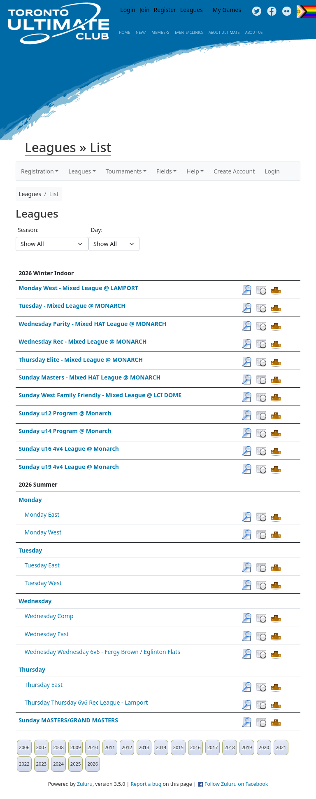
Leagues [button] (79, 171)
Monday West (43, 532)
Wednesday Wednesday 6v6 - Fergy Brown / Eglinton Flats (102, 652)
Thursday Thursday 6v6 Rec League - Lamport (86, 702)
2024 (58, 764)
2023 (41, 764)
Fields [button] (164, 171)
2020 (264, 747)
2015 (178, 747)
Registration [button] (37, 171)
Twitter (256, 11)
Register (165, 10)
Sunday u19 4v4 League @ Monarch (69, 467)
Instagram (287, 11)
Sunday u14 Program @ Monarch (65, 431)
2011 (110, 747)
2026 (92, 764)
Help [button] (192, 171)
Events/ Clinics (189, 32)
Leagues (191, 10)
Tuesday (30, 550)
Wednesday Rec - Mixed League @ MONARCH (82, 341)
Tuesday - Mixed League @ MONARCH (72, 305)
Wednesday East (47, 634)
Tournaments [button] (124, 171)
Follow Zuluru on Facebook (236, 783)
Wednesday (35, 601)
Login (127, 10)
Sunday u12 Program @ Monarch (65, 413)
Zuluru (85, 783)
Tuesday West (43, 583)
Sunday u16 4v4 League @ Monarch (69, 448)
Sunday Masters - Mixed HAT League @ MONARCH (89, 377)
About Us (254, 32)
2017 (212, 747)
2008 (58, 747)
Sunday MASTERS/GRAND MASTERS (68, 720)
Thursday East (44, 685)
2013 (144, 747)
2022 (24, 764)
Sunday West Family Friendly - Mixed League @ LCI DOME (100, 395)
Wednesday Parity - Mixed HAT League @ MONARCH (92, 324)
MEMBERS (160, 32)
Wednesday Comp (49, 616)
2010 (92, 747)
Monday (30, 500)
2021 (281, 747)
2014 (161, 747)
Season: (28, 230)
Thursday (32, 669)
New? (141, 32)
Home (124, 32)
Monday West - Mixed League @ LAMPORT (78, 288)
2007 (41, 747)
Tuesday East (42, 565)
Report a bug (145, 783)
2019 (247, 747)
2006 (24, 747)
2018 (229, 747)
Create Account (234, 171)
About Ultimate (224, 32)
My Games (227, 10)
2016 (195, 747)
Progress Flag (306, 11)
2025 (75, 764)
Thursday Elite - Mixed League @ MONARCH (81, 359)
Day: (96, 230)
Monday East (42, 514)
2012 (127, 747)
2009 (75, 747)
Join (144, 10)
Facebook (271, 11)
